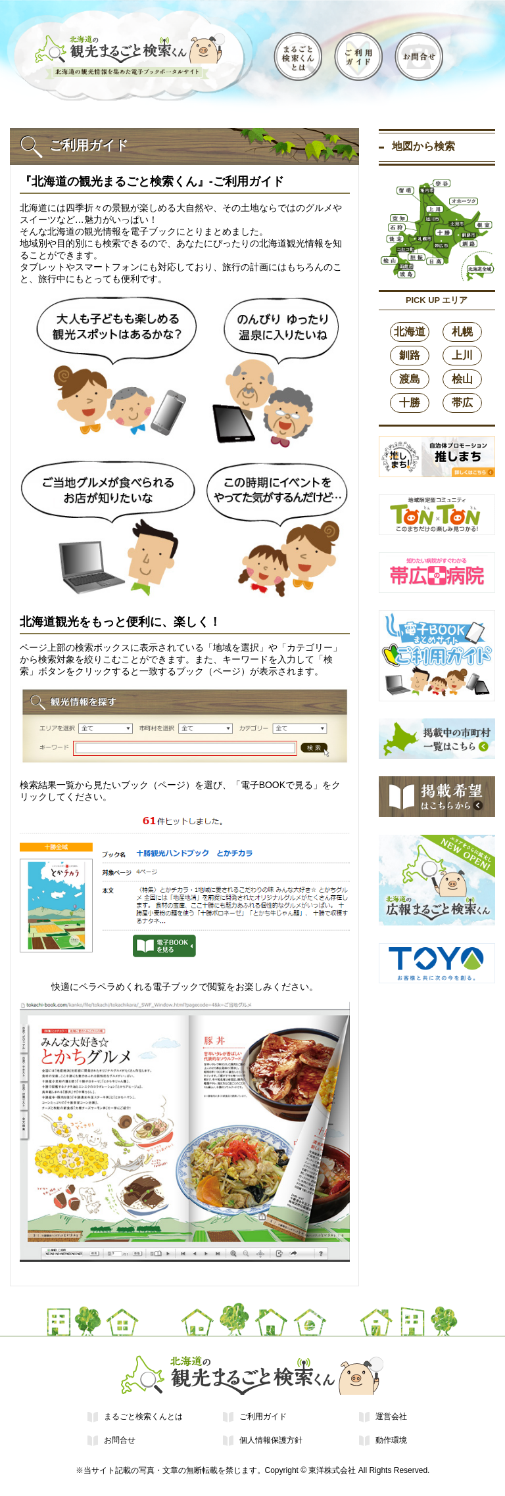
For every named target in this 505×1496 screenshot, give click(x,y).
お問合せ (119, 1440)
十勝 (409, 402)
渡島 (409, 379)
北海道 (409, 331)
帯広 (462, 402)
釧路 (409, 355)
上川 (462, 355)
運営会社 (391, 1416)
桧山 (462, 379)
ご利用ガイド (263, 1416)
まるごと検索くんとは (143, 1416)
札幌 (462, 331)
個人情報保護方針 (270, 1440)
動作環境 (391, 1440)
